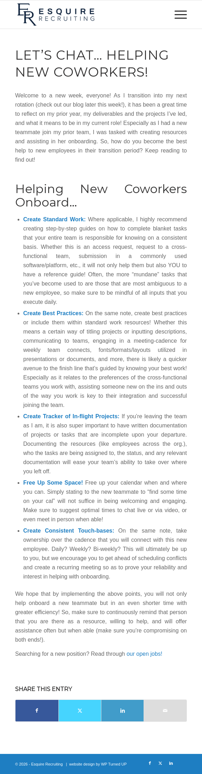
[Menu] (177, 14)
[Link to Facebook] (150, 763)
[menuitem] (177, 14)
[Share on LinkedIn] (122, 710)
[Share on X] (80, 710)
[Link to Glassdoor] (181, 763)
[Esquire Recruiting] (83, 14)
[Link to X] (160, 763)
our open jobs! (144, 654)
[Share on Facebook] (36, 710)
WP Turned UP (114, 764)
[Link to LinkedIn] (171, 763)
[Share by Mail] (165, 710)
